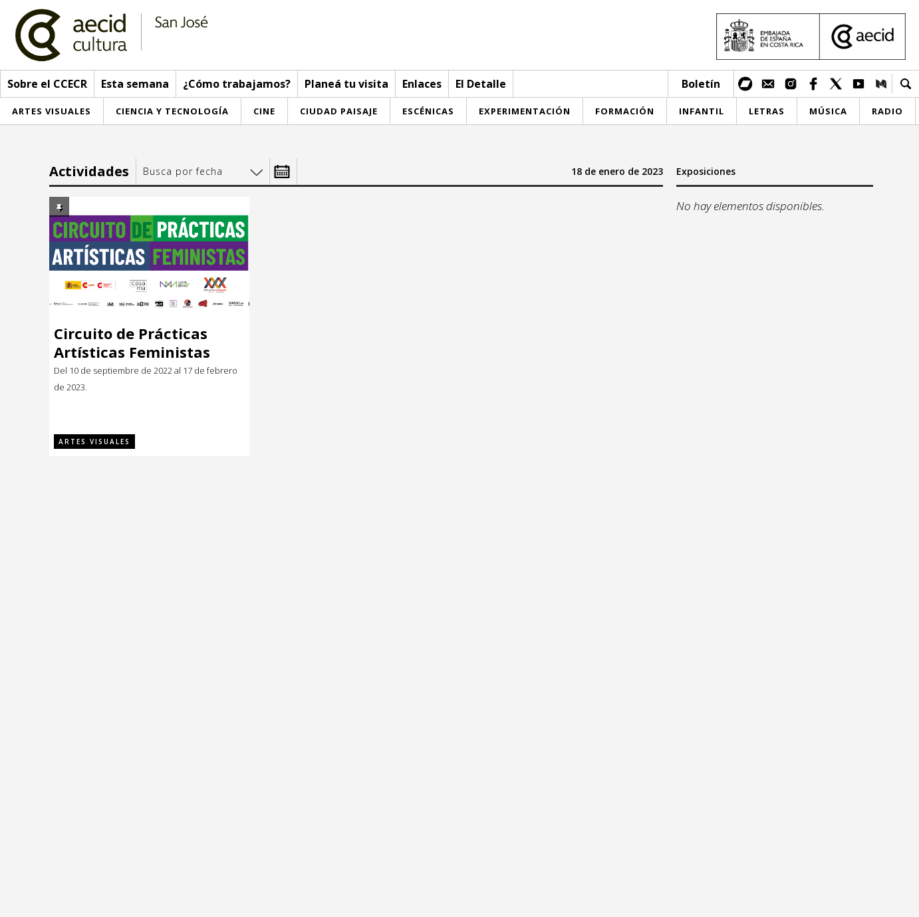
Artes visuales (94, 441)
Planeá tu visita (346, 83)
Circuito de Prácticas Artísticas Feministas (132, 343)
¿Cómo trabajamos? (237, 83)
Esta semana (135, 83)
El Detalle (481, 83)
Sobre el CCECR (47, 83)
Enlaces (422, 83)
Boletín (701, 83)
